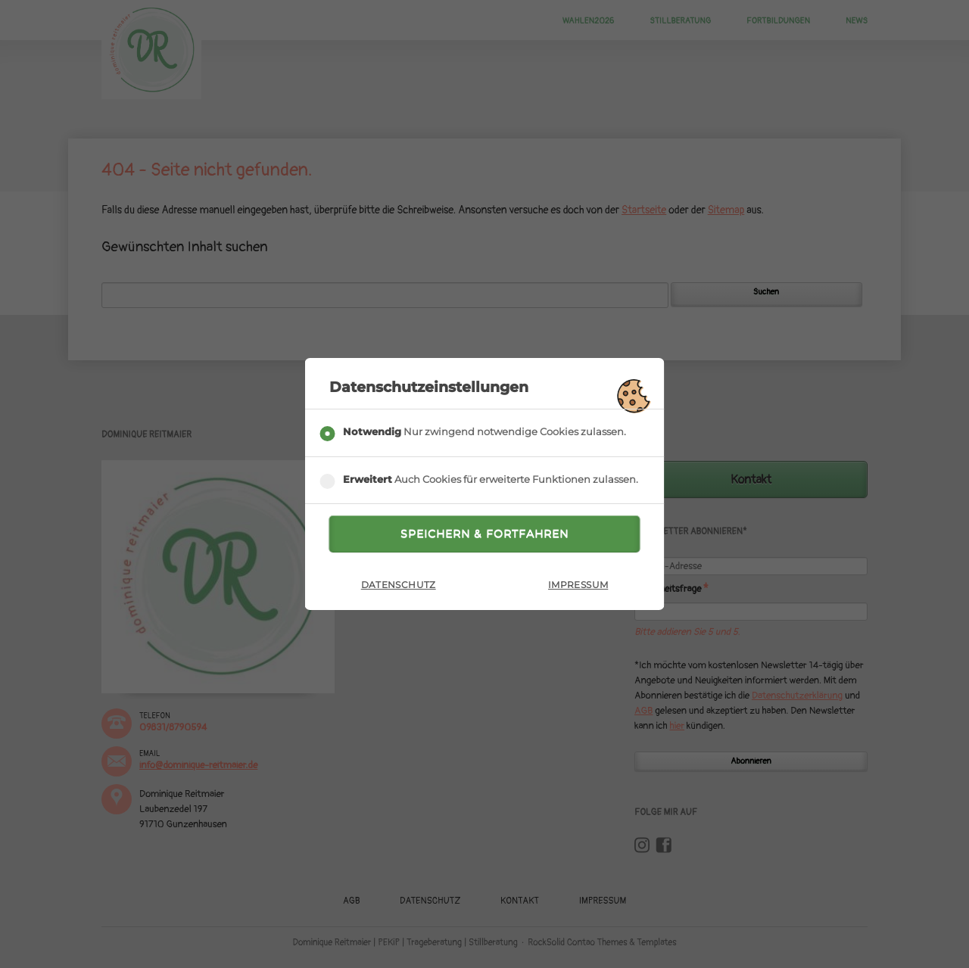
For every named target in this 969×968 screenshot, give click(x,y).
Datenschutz (398, 584)
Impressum (578, 584)
